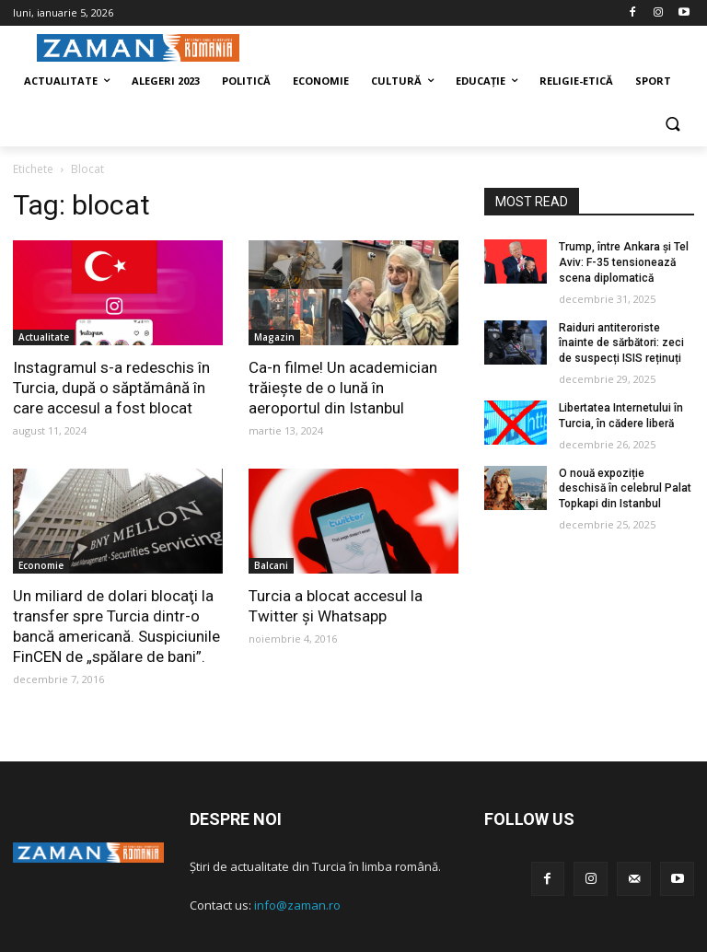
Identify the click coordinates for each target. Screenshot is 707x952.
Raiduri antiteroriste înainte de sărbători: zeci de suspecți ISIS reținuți (621, 343)
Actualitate (43, 337)
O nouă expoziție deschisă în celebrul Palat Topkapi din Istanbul (625, 489)
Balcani (271, 565)
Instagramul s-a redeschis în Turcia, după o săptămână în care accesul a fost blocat (111, 387)
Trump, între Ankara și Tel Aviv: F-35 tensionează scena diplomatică (624, 262)
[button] (672, 125)
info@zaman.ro (297, 905)
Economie (41, 565)
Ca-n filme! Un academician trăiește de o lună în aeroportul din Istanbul (343, 387)
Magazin (274, 337)
